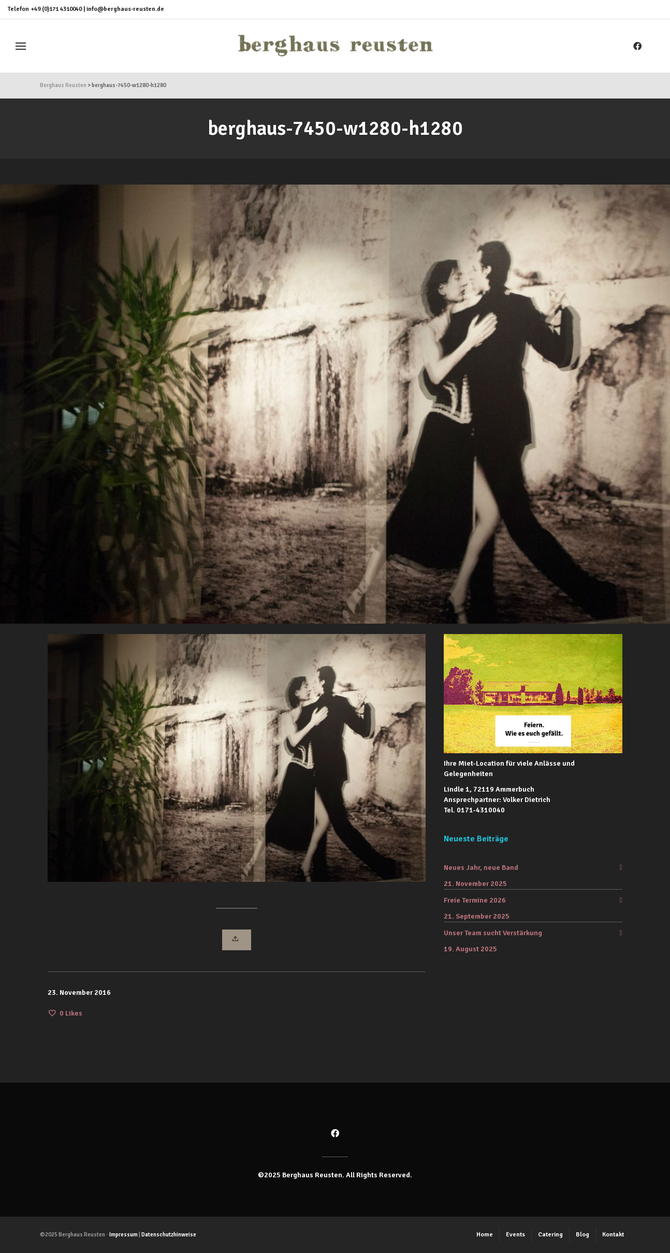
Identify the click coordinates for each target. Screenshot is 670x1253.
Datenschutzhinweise (168, 1234)
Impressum (123, 1234)
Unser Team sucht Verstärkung (493, 932)
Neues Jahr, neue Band (481, 867)
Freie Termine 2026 (475, 900)
